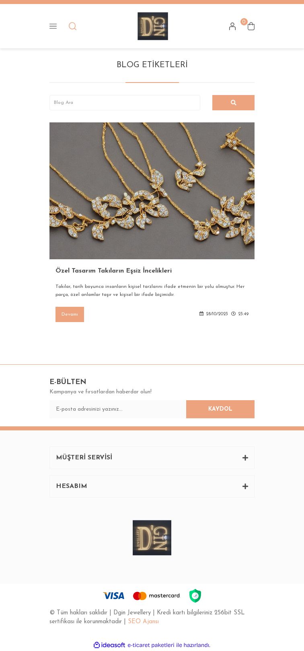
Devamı (70, 314)
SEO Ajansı (143, 622)
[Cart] (251, 26)
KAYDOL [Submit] (220, 409)
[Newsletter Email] (152, 409)
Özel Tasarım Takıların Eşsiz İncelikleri (113, 271)
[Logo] (153, 26)
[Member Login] (232, 26)
